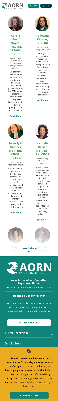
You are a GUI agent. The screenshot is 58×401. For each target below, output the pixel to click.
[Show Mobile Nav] (55, 6)
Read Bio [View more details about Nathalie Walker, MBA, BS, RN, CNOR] (42, 219)
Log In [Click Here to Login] (46, 6)
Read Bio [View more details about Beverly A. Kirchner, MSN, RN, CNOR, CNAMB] (15, 212)
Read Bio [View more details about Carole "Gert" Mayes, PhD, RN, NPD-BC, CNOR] (15, 115)
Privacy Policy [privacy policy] (43, 382)
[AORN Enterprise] (29, 334)
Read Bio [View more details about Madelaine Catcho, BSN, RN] (42, 100)
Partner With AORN (29, 322)
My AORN (33, 6)
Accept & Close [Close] (29, 395)
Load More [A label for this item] (29, 249)
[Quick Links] (29, 344)
